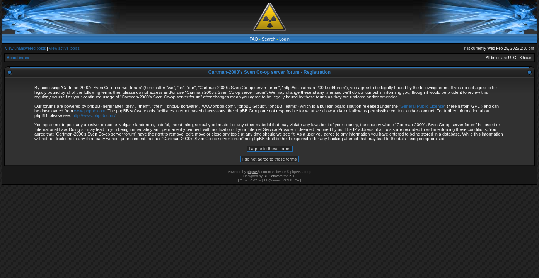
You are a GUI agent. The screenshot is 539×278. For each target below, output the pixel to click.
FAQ (253, 39)
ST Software (273, 176)
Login (284, 39)
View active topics (64, 48)
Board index (18, 58)
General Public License (422, 106)
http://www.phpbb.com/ (93, 115)
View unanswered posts (25, 48)
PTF (291, 176)
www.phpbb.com (90, 110)
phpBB (252, 172)
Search (268, 39)
